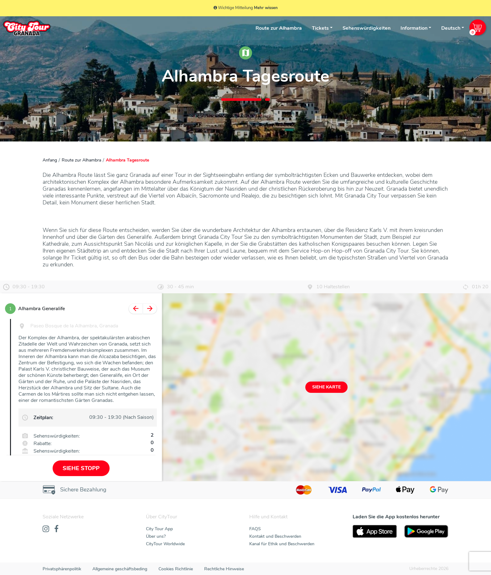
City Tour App (159, 529)
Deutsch (450, 28)
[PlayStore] (426, 531)
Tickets (320, 28)
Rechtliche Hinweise (224, 569)
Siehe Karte (326, 387)
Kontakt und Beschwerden (275, 536)
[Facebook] (56, 529)
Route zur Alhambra (279, 28)
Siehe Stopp (81, 468)
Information (414, 28)
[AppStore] (375, 531)
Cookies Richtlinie (175, 569)
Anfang (50, 160)
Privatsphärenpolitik (62, 569)
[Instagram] (46, 529)
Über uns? (156, 536)
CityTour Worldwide (165, 544)
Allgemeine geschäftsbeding (119, 569)
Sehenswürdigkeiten (366, 28)
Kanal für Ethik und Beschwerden (281, 544)
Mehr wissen (266, 8)
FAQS (255, 529)
